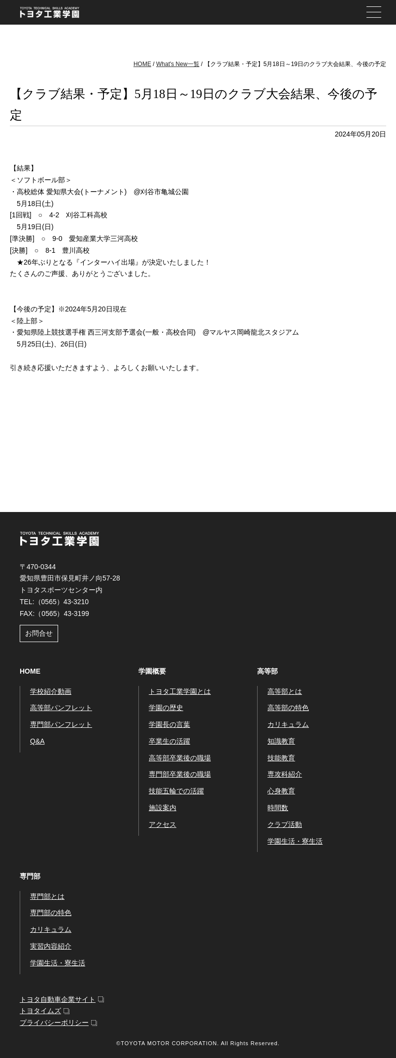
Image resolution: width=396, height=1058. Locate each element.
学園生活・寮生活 (295, 841)
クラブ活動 (284, 824)
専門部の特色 (50, 913)
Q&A (37, 741)
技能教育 (281, 758)
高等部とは (284, 691)
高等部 (267, 671)
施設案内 (162, 808)
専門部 (30, 876)
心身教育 (281, 791)
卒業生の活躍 (169, 741)
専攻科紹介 (284, 774)
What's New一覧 (177, 64)
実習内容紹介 (50, 946)
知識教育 (281, 741)
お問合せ (39, 633)
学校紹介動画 (50, 691)
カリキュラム (288, 724)
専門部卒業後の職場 (180, 774)
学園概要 (152, 671)
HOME (142, 64)
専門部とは (47, 896)
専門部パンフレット (61, 724)
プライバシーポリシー (54, 1022)
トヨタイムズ (40, 1011)
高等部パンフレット (61, 708)
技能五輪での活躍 (176, 791)
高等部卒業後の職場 (180, 758)
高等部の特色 (288, 708)
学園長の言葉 (169, 724)
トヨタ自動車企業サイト (58, 999)
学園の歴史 (166, 708)
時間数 (277, 808)
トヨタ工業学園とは (180, 691)
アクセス (162, 824)
